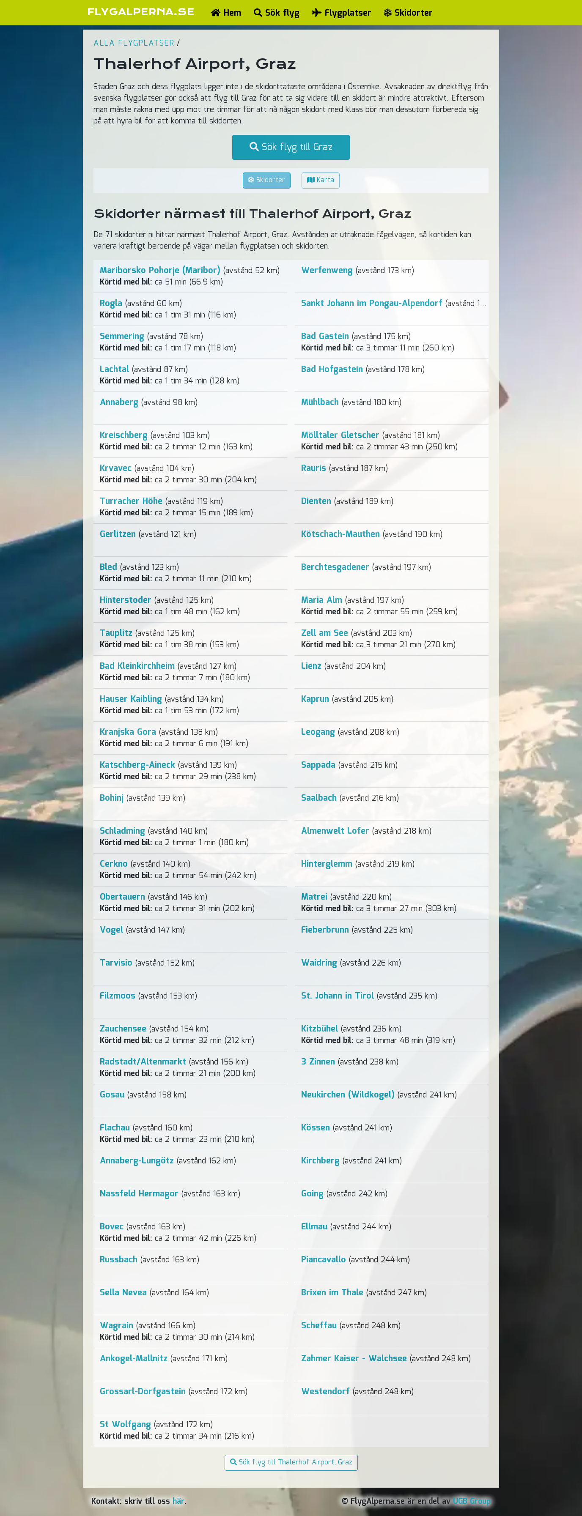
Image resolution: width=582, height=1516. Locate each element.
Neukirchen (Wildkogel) (348, 1095)
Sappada (318, 765)
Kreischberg (124, 435)
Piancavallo (323, 1260)
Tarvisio (116, 963)
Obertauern (122, 897)
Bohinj (112, 798)
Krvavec (116, 468)
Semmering (122, 336)
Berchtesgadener (335, 567)
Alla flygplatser (133, 43)
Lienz (311, 666)
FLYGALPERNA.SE (140, 12)
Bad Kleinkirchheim (137, 666)
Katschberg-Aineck (137, 765)
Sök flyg (276, 13)
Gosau (112, 1095)
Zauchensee (123, 1029)
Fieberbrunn (325, 930)
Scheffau (319, 1326)
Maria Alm (321, 600)
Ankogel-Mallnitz (133, 1358)
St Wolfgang (125, 1424)
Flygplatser (341, 13)
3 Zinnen (318, 1062)
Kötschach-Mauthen (340, 534)
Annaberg (119, 402)
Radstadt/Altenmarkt (143, 1062)
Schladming (122, 831)
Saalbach (319, 798)
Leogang (318, 732)
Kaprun (315, 699)
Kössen (315, 1128)
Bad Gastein (325, 336)
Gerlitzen (118, 534)
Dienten (316, 501)
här (178, 1502)
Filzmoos (117, 996)
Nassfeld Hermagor (139, 1194)
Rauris (313, 468)
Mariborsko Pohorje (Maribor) (160, 270)
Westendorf (325, 1391)
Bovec (112, 1227)
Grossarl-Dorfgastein (143, 1391)
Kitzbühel (319, 1029)
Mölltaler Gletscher (340, 435)
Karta (320, 180)
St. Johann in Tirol (337, 996)
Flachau (115, 1128)
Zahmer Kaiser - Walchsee (354, 1358)
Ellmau (314, 1227)
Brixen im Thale (332, 1293)
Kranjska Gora (128, 732)
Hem (226, 13)
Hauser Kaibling (131, 699)
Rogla (111, 303)
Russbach (118, 1260)
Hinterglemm (326, 864)
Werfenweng (327, 270)
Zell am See (324, 633)
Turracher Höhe (131, 501)
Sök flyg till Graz (291, 147)
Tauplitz (116, 633)
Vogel (111, 930)
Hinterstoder (125, 600)
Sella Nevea (123, 1293)
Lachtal (114, 369)
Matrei (314, 897)
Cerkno (114, 864)
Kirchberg (320, 1161)
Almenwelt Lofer (335, 831)
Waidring (319, 963)
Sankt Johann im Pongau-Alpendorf (371, 303)
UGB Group (472, 1502)
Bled (108, 567)
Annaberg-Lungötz (137, 1161)
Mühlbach (320, 402)
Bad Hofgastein (332, 369)
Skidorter (408, 13)
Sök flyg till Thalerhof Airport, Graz (291, 1462)
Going (312, 1194)
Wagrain (116, 1326)
